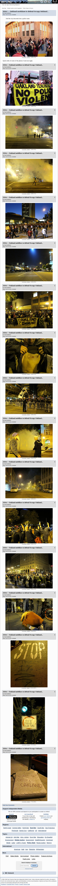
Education (40, 837)
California (31, 830)
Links (33, 859)
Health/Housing (40, 840)
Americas (17, 849)
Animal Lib (9, 837)
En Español (48, 837)
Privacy (16, 884)
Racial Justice (41, 843)
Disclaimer (3, 884)
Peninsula (15, 830)
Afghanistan (40, 849)
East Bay (4, 8)
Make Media (14, 856)
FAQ (7, 856)
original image (26, 57)
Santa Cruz (23, 830)
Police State (31, 843)
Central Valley (16, 828)
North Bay (25, 828)
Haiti (22, 849)
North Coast (7, 828)
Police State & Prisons (28, 8)
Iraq (26, 849)
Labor (13, 843)
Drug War (33, 837)
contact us (32, 819)
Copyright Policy (10, 884)
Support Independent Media (12, 808)
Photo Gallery (34, 856)
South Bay (40, 828)
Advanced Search (29, 868)
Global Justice (20, 840)
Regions (6, 824)
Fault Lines (26, 859)
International (42, 830)
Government (30, 840)
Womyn (49, 843)
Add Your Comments (8, 805)
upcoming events (45, 817)
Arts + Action (24, 837)
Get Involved (24, 856)
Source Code (27, 884)
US (36, 830)
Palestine (32, 849)
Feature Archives (46, 856)
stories (47, 816)
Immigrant (49, 840)
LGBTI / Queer (21, 843)
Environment (9, 840)
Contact (21, 884)
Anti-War (16, 837)
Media (8, 843)
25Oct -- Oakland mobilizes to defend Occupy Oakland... (23, 65)
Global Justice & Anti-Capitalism (14, 8)
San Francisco (50, 828)
